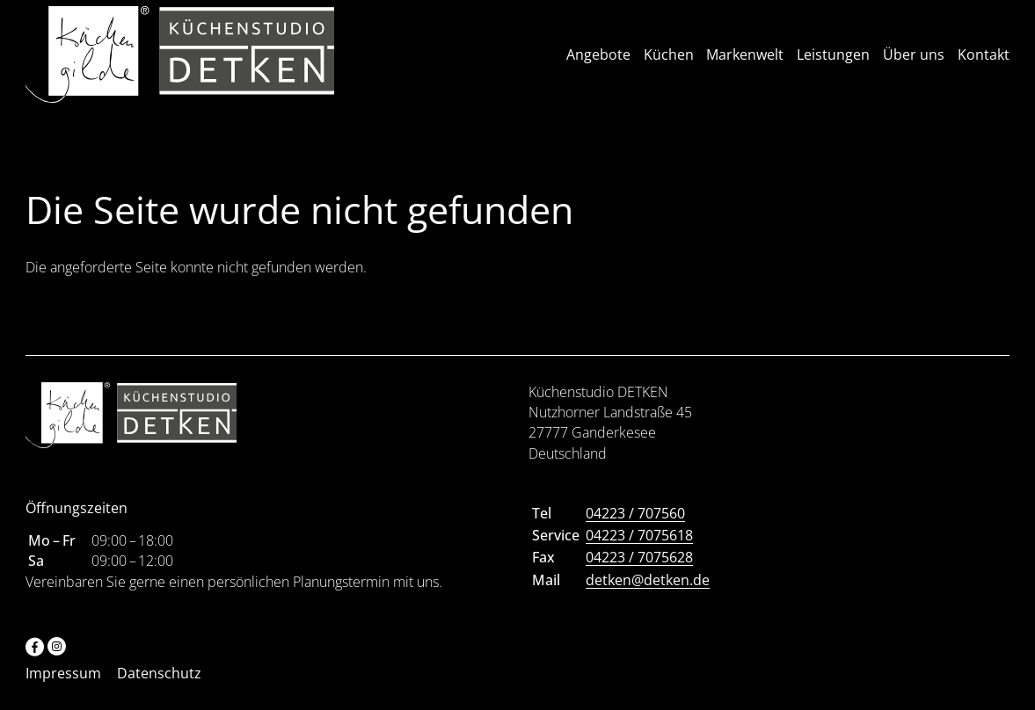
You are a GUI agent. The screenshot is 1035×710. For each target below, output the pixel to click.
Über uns (913, 60)
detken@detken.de (648, 592)
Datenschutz (159, 686)
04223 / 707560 (635, 526)
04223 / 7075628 (639, 570)
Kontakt (983, 60)
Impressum (63, 686)
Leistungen (833, 60)
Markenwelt (745, 60)
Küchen (669, 60)
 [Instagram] (56, 658)
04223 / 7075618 (639, 548)
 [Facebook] (35, 658)
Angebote (598, 60)
